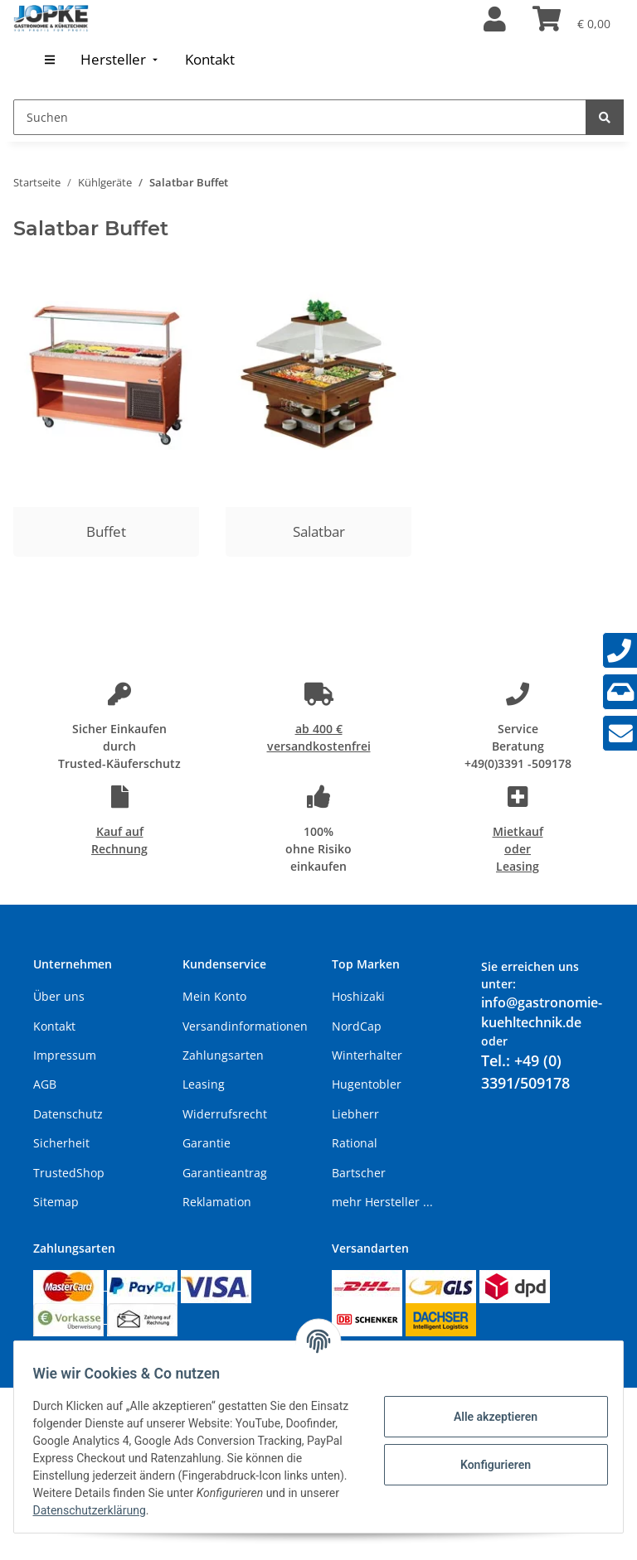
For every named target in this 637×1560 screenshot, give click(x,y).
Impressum (64, 1055)
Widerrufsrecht (224, 1114)
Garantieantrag (224, 1173)
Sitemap (56, 1202)
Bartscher (359, 1173)
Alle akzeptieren (487, 1416)
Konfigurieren (487, 1464)
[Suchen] (299, 117)
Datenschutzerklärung (243, 1510)
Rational (354, 1143)
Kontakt (54, 1026)
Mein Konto (214, 996)
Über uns (59, 996)
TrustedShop (69, 1173)
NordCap (357, 1026)
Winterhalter (367, 1055)
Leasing (203, 1084)
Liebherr (355, 1114)
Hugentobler (366, 1084)
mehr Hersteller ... (382, 1202)
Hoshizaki (358, 996)
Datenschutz (68, 1114)
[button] (494, 20)
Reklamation (216, 1202)
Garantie (206, 1143)
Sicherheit (61, 1143)
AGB (44, 1084)
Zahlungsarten (223, 1055)
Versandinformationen (245, 1026)
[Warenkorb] (571, 20)
